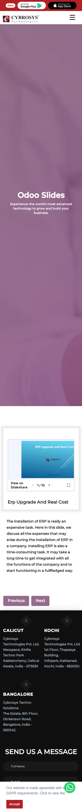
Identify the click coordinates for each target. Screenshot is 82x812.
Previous (16, 600)
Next (40, 600)
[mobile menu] (72, 17)
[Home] (21, 22)
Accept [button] (14, 804)
